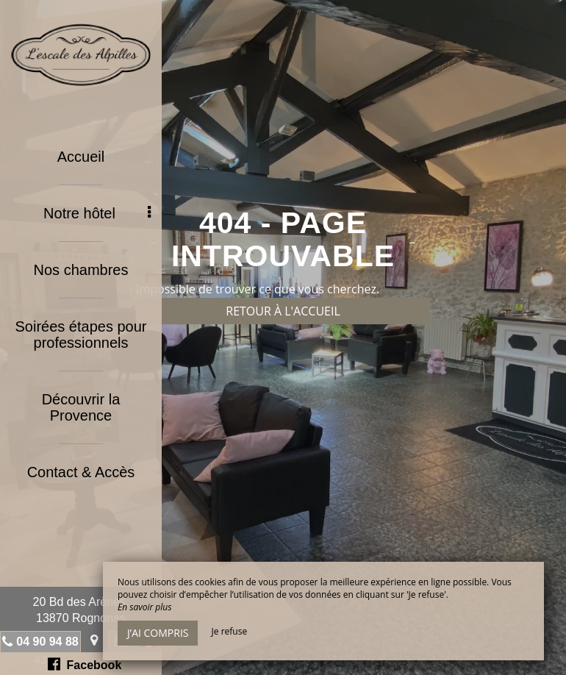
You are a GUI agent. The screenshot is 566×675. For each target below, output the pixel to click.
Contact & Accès (81, 472)
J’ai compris (157, 633)
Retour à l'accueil (283, 311)
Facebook (85, 664)
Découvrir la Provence (81, 407)
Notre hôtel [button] (97, 213)
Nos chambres (81, 270)
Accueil (80, 157)
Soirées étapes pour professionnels (80, 334)
